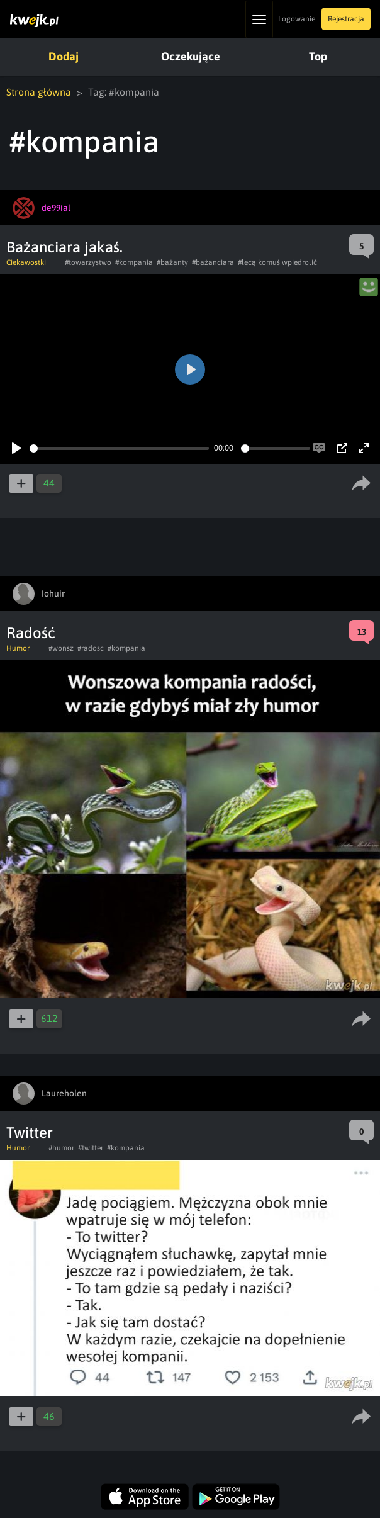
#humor (61, 1148)
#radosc (90, 648)
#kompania (134, 262)
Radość (30, 632)
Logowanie (296, 18)
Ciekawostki (26, 262)
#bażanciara (213, 262)
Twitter (29, 1132)
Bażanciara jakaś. (64, 247)
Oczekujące (190, 56)
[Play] (16, 448)
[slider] (119, 448)
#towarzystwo (88, 262)
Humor (18, 648)
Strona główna (38, 92)
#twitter (90, 1148)
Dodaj (63, 56)
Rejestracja (346, 18)
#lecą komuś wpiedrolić (277, 262)
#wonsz (61, 648)
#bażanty (172, 262)
